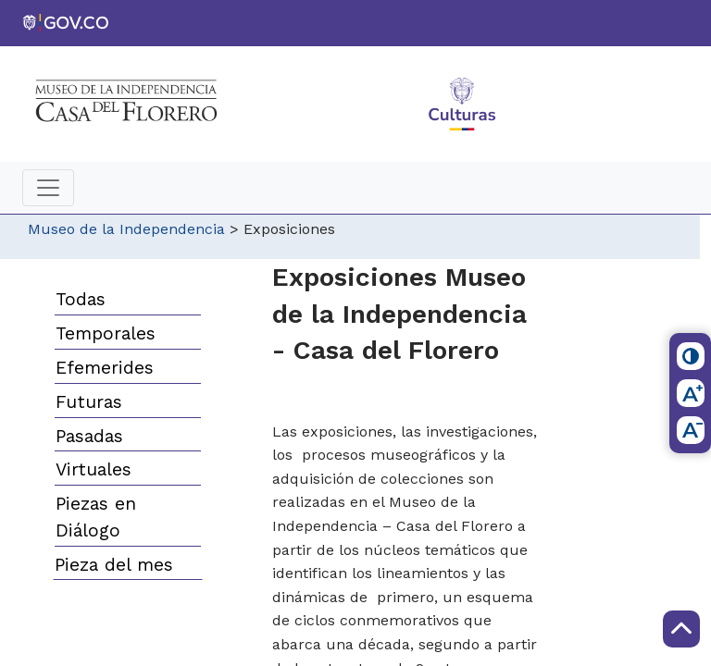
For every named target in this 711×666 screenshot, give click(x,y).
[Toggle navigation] (48, 187)
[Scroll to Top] (681, 629)
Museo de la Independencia (126, 229)
